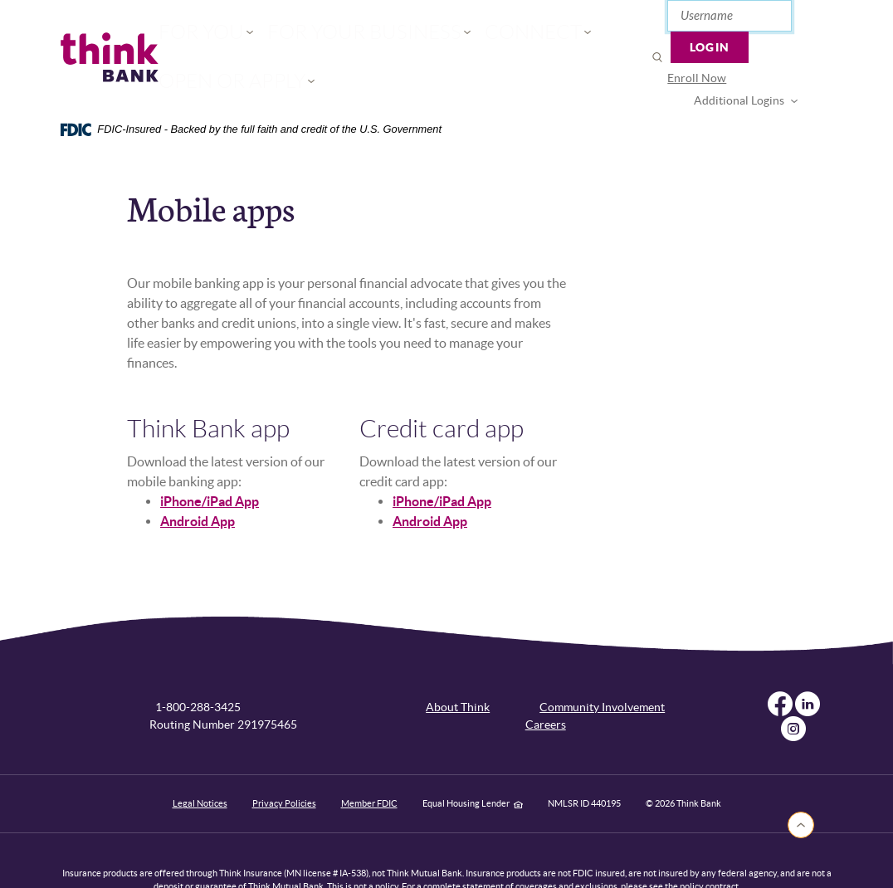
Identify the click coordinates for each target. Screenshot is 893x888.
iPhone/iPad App (209, 462)
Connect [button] (431, 38)
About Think (458, 668)
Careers (545, 685)
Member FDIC (369, 764)
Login (794, 20)
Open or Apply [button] (532, 38)
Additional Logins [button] (758, 56)
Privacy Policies (284, 764)
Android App (197, 482)
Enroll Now (656, 56)
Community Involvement (602, 668)
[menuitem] (656, 57)
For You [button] (202, 38)
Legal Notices (200, 764)
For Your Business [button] (314, 38)
